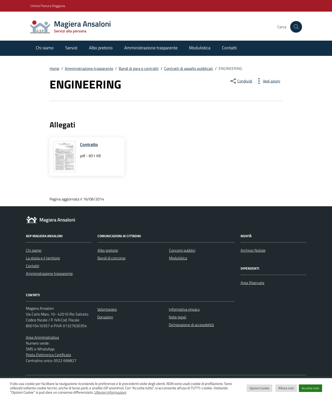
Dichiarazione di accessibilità (191, 325)
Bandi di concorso (111, 258)
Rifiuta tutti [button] (286, 388)
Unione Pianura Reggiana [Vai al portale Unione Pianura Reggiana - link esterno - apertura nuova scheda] (47, 5)
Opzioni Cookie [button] (259, 388)
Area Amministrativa (42, 337)
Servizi (71, 47)
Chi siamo (45, 47)
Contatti (229, 47)
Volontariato (107, 309)
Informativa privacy (184, 309)
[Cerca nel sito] (296, 27)
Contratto (89, 144)
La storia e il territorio (43, 258)
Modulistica (199, 47)
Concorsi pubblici (182, 250)
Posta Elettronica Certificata (48, 355)
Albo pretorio (101, 47)
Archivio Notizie (253, 250)
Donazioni (105, 317)
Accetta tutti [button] (310, 388)
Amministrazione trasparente (150, 47)
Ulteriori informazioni (110, 392)
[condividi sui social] (241, 81)
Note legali (177, 317)
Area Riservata (252, 283)
